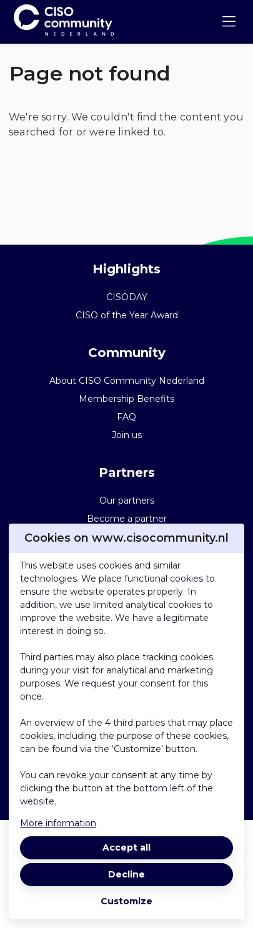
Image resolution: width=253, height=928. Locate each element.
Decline (126, 874)
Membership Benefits (126, 398)
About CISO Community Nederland (126, 380)
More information (58, 823)
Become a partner (127, 518)
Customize (126, 901)
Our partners (126, 500)
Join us (127, 435)
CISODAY (126, 297)
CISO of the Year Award (127, 315)
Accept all (126, 847)
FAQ (126, 416)
